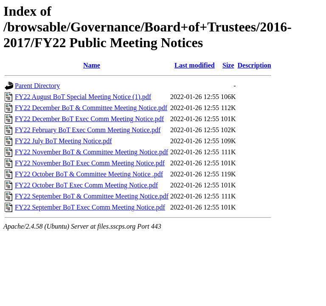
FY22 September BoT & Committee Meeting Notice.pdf (92, 196)
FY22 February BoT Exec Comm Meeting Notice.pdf (87, 129)
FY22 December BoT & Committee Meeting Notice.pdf (91, 107)
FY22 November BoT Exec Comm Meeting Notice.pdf (90, 163)
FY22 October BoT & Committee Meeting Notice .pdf (89, 174)
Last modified (194, 65)
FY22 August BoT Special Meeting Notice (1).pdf (83, 96)
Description (254, 65)
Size (228, 65)
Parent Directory (37, 85)
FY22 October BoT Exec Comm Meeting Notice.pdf (86, 185)
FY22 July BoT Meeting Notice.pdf (63, 140)
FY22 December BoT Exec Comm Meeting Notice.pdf (89, 118)
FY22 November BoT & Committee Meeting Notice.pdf (91, 152)
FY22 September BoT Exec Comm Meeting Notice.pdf (90, 207)
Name (91, 65)
